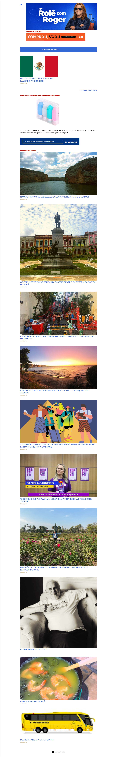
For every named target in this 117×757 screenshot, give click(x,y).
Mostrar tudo (90, 49)
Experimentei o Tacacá (32, 701)
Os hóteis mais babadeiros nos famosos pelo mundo (37, 80)
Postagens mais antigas (88, 90)
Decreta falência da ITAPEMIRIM (37, 740)
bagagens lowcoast (34, 32)
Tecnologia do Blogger (58, 752)
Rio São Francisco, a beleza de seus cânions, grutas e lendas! (54, 197)
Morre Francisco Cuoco (33, 649)
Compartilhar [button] (23, 83)
